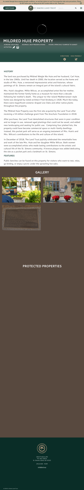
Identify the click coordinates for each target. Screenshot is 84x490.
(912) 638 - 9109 (42, 464)
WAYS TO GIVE (9, 6)
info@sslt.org (42, 467)
